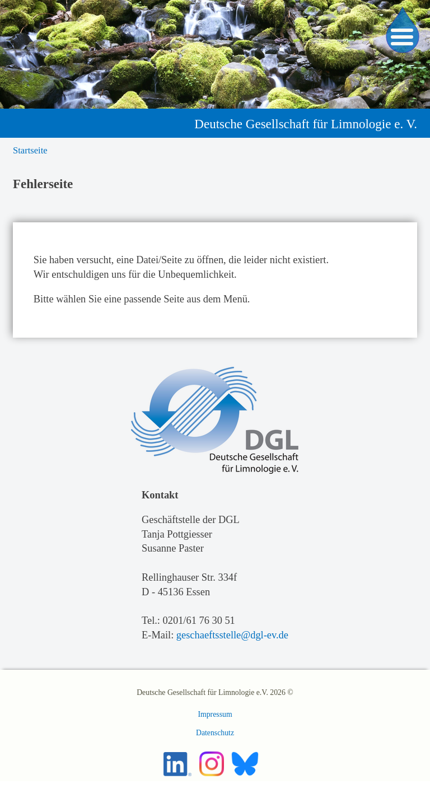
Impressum (215, 714)
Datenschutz (215, 733)
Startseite (30, 150)
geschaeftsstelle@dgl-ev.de (232, 635)
